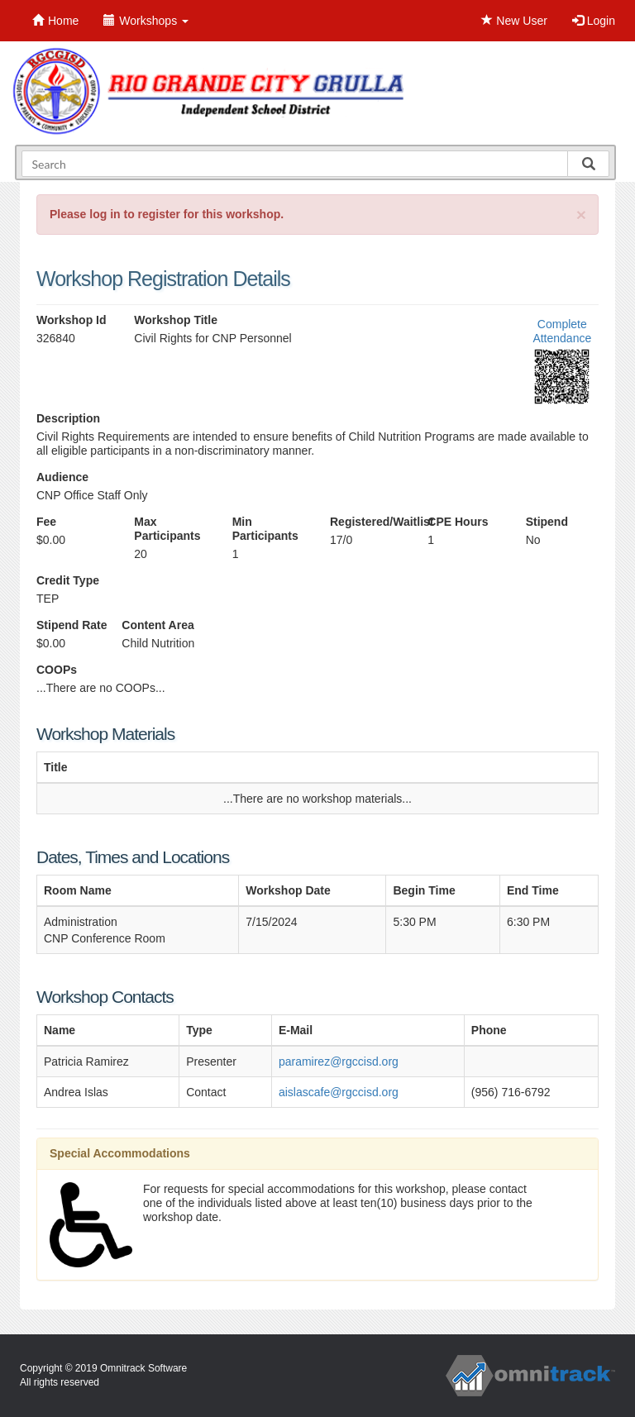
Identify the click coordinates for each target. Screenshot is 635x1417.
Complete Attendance (561, 331)
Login (593, 20)
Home (55, 20)
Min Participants (265, 528)
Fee (46, 521)
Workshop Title (175, 320)
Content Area (157, 625)
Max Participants (167, 528)
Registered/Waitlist (366, 521)
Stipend (547, 521)
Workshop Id (71, 320)
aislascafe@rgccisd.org (339, 1092)
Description (68, 418)
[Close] (581, 214)
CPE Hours (457, 521)
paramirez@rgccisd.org (339, 1061)
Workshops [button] (146, 20)
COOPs (56, 669)
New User (514, 20)
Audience (62, 477)
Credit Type (67, 580)
